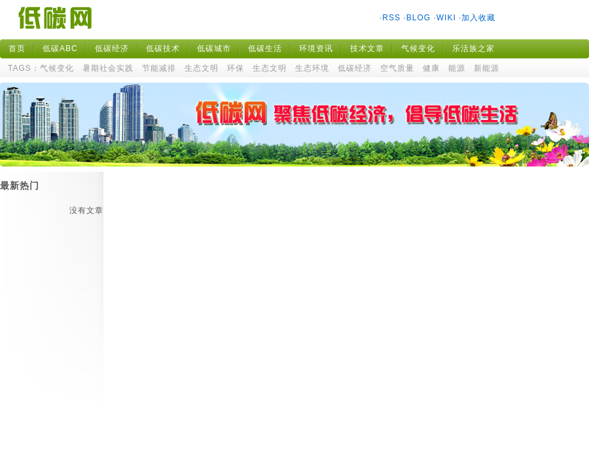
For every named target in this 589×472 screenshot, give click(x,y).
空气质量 (397, 68)
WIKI (446, 17)
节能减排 (159, 68)
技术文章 (367, 48)
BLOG (418, 17)
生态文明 (202, 68)
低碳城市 (214, 48)
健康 (431, 68)
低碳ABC (60, 48)
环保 (235, 68)
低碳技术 (163, 48)
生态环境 (312, 68)
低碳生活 (265, 48)
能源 (456, 68)
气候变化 (418, 48)
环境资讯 (316, 48)
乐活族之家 (473, 48)
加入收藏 (478, 17)
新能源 (486, 68)
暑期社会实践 (108, 68)
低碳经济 (112, 48)
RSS (391, 17)
